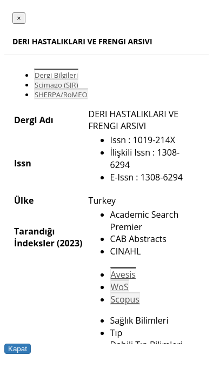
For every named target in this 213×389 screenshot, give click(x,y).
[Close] (18, 18)
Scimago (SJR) (56, 85)
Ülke (24, 200)
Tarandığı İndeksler (34, 237)
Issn (22, 163)
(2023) (69, 243)
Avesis (123, 274)
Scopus (125, 299)
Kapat (17, 349)
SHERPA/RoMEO (61, 94)
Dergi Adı (34, 120)
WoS (120, 287)
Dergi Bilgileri (56, 75)
